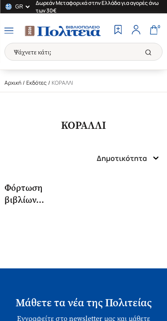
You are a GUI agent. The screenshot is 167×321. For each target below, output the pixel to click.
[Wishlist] (118, 31)
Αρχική (12, 82)
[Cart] (154, 31)
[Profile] (136, 31)
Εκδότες (36, 82)
